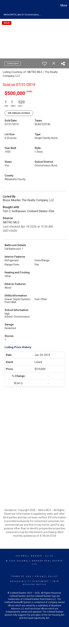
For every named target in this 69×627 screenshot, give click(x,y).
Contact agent (12, 63)
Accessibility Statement (29, 581)
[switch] (44, 63)
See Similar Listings (19, 113)
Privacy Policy (46, 576)
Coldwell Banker (29, 556)
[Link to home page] (3, 5)
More (63, 5)
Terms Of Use (21, 576)
